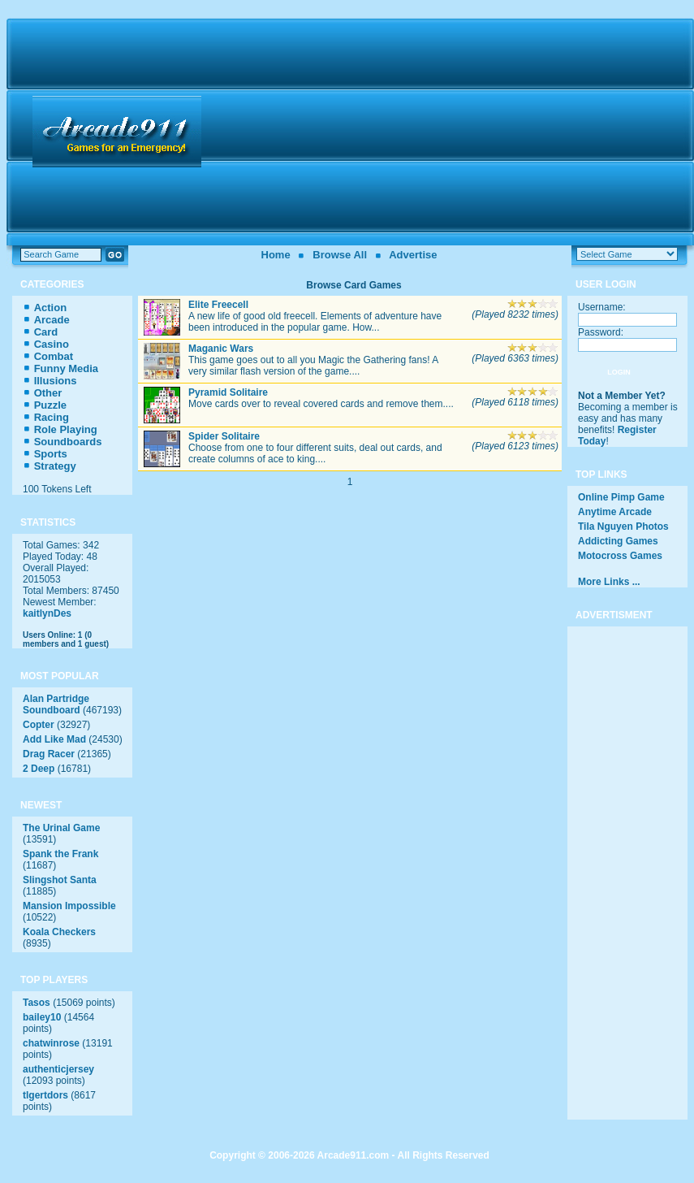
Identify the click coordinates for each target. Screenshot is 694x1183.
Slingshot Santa (60, 880)
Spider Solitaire (224, 436)
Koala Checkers (59, 932)
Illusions (55, 381)
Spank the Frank (60, 854)
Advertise (413, 255)
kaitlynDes (47, 613)
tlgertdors (45, 1095)
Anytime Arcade (615, 512)
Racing (51, 417)
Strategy (55, 466)
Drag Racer (49, 754)
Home (276, 255)
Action (50, 307)
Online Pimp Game (621, 497)
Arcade (52, 320)
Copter (38, 724)
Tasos (36, 1002)
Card (46, 332)
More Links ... (609, 581)
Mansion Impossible (69, 906)
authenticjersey (58, 1069)
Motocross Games (620, 555)
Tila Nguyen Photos (623, 526)
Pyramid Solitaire (228, 392)
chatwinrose (51, 1043)
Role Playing (65, 429)
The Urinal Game (61, 828)
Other (48, 393)
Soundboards (68, 442)
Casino (51, 344)
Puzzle (50, 405)
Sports (50, 454)
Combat (53, 356)
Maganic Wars (220, 348)
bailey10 (42, 1017)
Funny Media (66, 368)
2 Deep (38, 768)
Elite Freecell (218, 304)
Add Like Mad (54, 739)
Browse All (340, 255)
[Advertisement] (449, 131)
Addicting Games (618, 541)
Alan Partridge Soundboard (56, 704)
